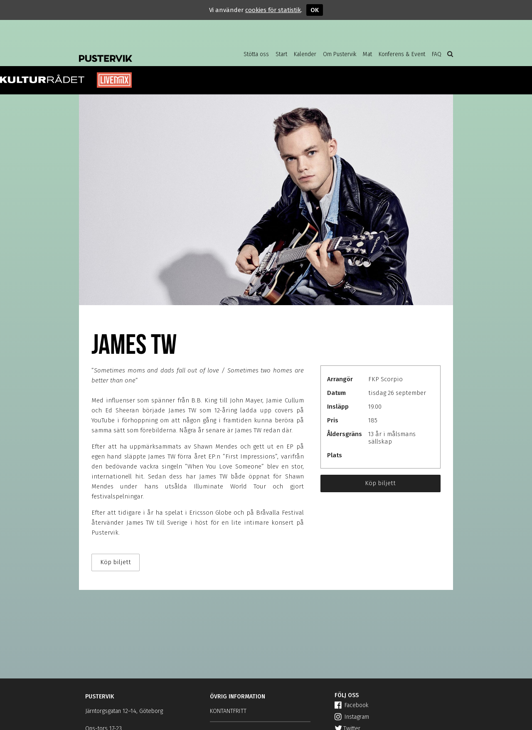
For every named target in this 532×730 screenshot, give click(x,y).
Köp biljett (380, 483)
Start (281, 54)
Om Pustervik (339, 54)
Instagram (352, 716)
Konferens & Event (402, 54)
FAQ (436, 54)
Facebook (351, 705)
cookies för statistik (273, 10)
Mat (367, 54)
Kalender (305, 54)
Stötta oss (256, 54)
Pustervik (145, 52)
